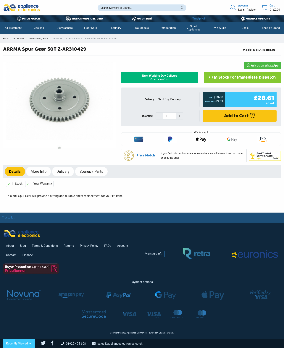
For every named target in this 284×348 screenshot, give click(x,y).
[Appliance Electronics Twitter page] (45, 343)
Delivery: (149, 99)
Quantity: (147, 115)
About (10, 245)
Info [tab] (38, 171)
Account (122, 245)
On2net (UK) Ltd (166, 333)
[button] (13, 28)
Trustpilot (198, 18)
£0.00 (276, 9)
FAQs (107, 245)
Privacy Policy (89, 245)
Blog (23, 245)
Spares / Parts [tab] (91, 171)
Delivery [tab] (63, 171)
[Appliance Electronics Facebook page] (54, 343)
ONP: (210, 97)
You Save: (210, 102)
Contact (11, 255)
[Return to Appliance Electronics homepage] (21, 7)
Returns (69, 245)
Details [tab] (15, 171)
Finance (27, 255)
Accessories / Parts (38, 38)
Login (241, 9)
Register (251, 9)
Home (6, 38)
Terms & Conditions (45, 245)
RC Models (19, 38)
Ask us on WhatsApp (263, 65)
